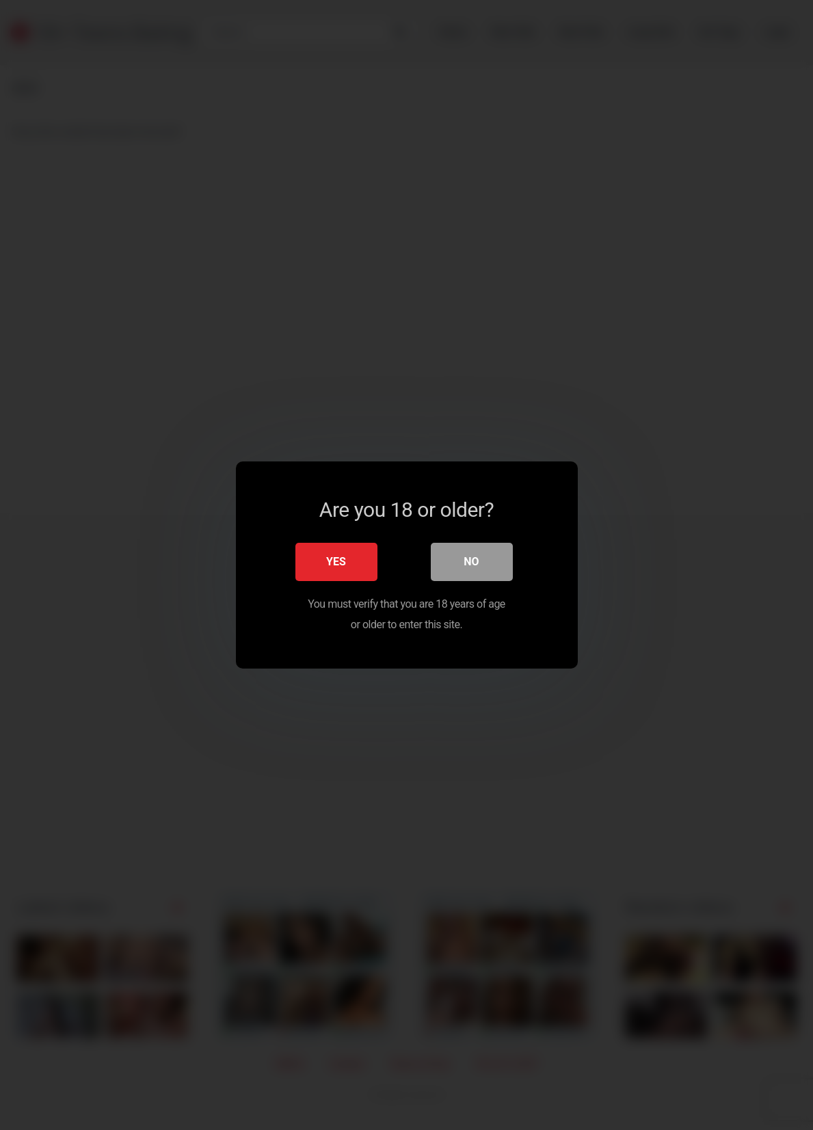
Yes (336, 561)
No (471, 561)
